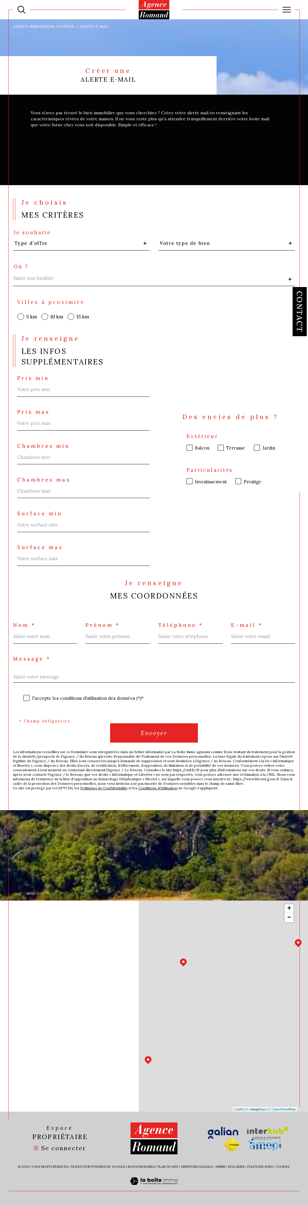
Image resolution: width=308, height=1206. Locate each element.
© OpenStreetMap (282, 1109)
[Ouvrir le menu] (286, 9)
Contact (299, 312)
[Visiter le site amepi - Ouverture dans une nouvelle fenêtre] (264, 1145)
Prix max (33, 412)
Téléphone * (180, 625)
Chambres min (43, 446)
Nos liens (236, 1167)
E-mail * (247, 625)
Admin (220, 1167)
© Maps (256, 1109)
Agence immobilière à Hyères (43, 26)
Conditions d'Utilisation (157, 788)
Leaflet (239, 1109)
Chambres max (44, 479)
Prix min (33, 378)
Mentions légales (196, 1167)
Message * (32, 658)
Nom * (24, 625)
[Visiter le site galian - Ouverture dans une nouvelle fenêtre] (223, 1133)
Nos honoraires (141, 1167)
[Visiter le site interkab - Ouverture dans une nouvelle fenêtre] (267, 1133)
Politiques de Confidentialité (104, 788)
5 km (31, 316)
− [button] (289, 917)
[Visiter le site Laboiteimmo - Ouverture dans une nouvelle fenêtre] (154, 1187)
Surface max (40, 547)
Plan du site (168, 1167)
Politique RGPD (260, 1167)
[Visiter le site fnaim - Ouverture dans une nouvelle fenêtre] (232, 1145)
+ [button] (289, 908)
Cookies (282, 1167)
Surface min (39, 513)
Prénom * (102, 625)
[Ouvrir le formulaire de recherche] (21, 9)
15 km (82, 316)
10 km (56, 316)
